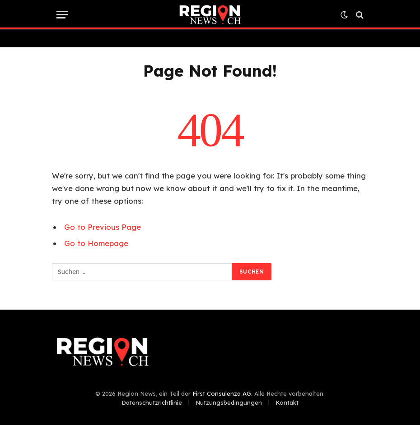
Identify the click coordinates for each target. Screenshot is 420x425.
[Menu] (62, 15)
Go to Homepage (96, 243)
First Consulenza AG (221, 393)
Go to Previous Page (102, 227)
